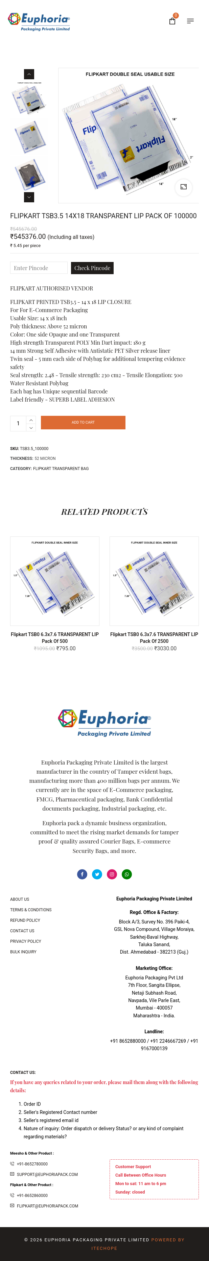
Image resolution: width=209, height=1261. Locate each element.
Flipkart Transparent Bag (61, 468)
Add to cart (83, 422)
